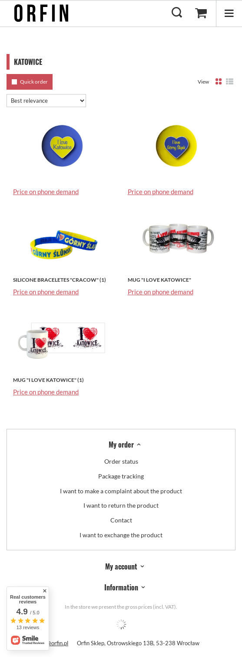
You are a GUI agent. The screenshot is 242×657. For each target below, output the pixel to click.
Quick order (34, 81)
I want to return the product (121, 505)
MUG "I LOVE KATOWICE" (159, 279)
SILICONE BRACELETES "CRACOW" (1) (59, 279)
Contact (121, 520)
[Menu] (229, 13)
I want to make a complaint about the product (121, 491)
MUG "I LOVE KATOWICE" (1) (48, 380)
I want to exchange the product (121, 535)
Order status (121, 461)
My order (121, 444)
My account (121, 566)
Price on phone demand (46, 191)
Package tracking (121, 476)
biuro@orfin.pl (51, 643)
